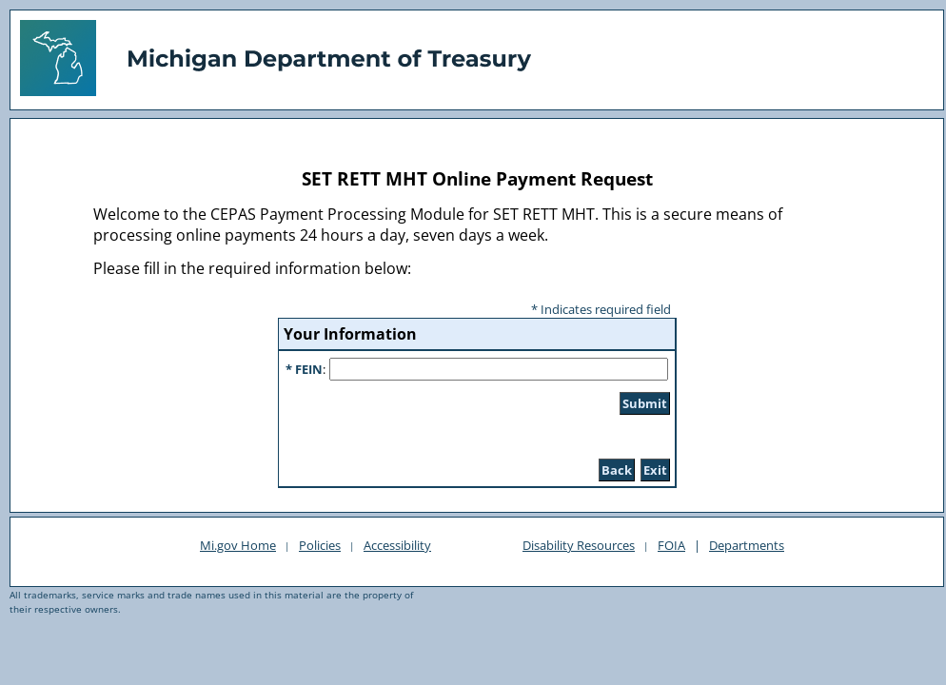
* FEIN (304, 369)
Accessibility (397, 545)
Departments (746, 545)
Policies (320, 545)
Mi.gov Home (238, 545)
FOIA (671, 545)
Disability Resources (578, 545)
